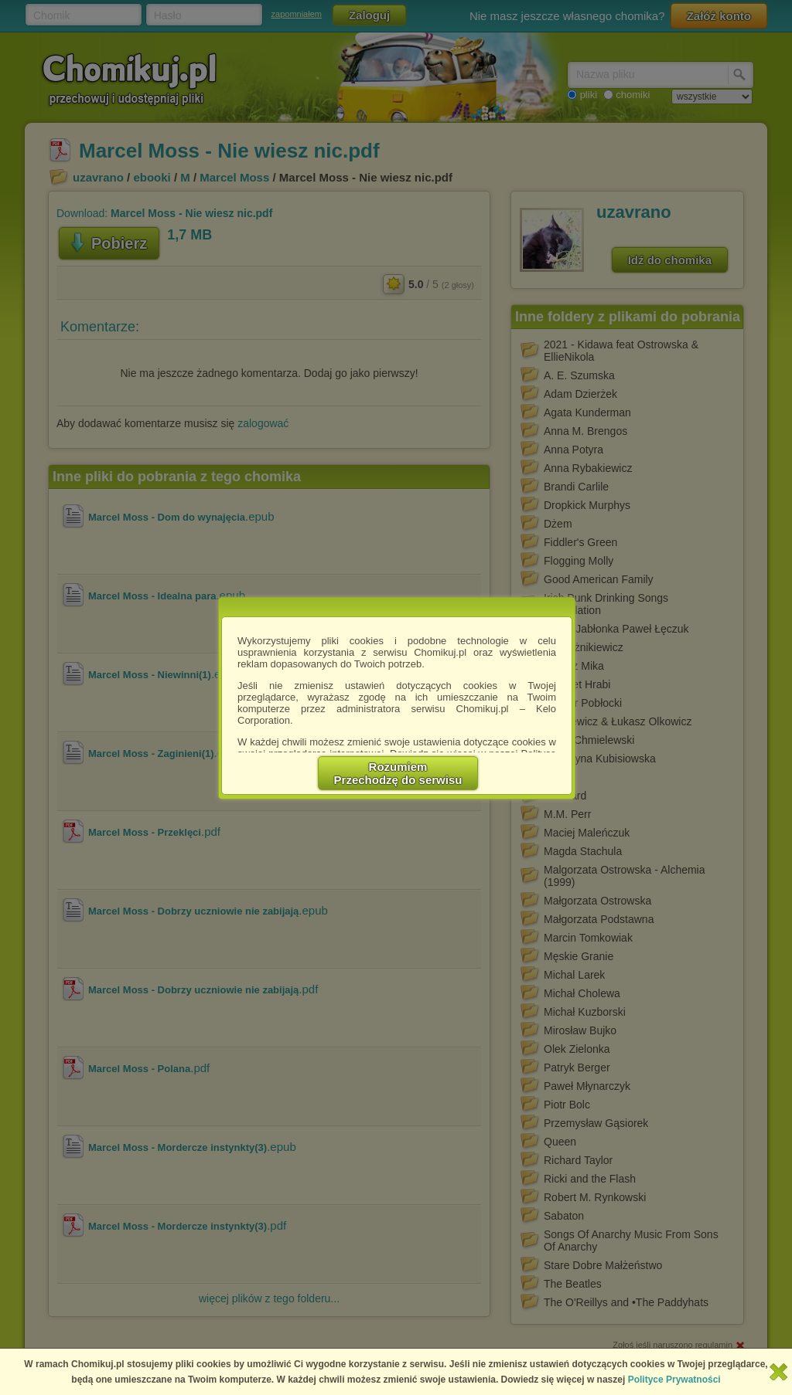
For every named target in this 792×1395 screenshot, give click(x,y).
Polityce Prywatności (674, 1379)
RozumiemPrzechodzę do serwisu (398, 773)
